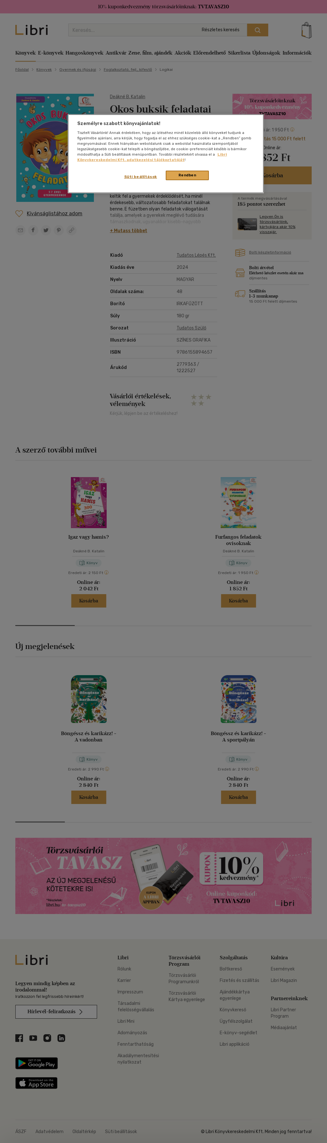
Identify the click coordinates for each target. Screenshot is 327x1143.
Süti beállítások (140, 176)
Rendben (187, 175)
